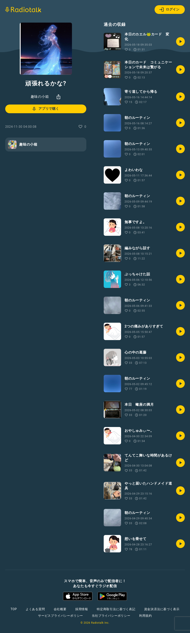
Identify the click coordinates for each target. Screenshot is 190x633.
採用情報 (81, 609)
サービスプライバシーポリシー (60, 615)
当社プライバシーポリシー (111, 615)
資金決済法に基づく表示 (162, 609)
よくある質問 (35, 609)
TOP (14, 609)
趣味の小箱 (40, 97)
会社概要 (60, 609)
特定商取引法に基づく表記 (116, 609)
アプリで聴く (45, 108)
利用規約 (145, 615)
